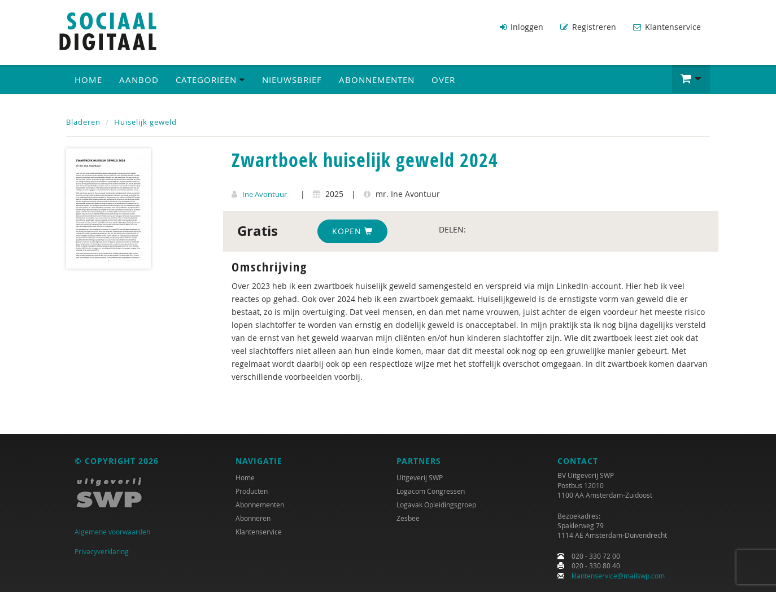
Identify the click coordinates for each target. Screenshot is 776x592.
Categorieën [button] (210, 79)
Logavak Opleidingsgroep (436, 505)
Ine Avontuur (264, 193)
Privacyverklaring (102, 551)
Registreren (588, 26)
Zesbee (408, 518)
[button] (691, 79)
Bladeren (83, 122)
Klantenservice (667, 26)
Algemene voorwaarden (112, 532)
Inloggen (521, 26)
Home (88, 79)
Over (443, 79)
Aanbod (139, 79)
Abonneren (253, 518)
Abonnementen (377, 79)
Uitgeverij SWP (419, 478)
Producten (252, 491)
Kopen (352, 230)
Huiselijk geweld (145, 122)
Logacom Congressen (430, 491)
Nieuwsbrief (292, 79)
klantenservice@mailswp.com (618, 575)
